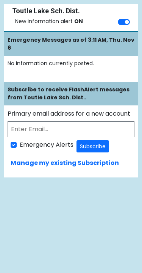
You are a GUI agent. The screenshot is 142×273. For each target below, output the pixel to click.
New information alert (49, 21)
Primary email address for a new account (69, 113)
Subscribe (93, 146)
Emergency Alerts (46, 144)
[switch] (124, 22)
